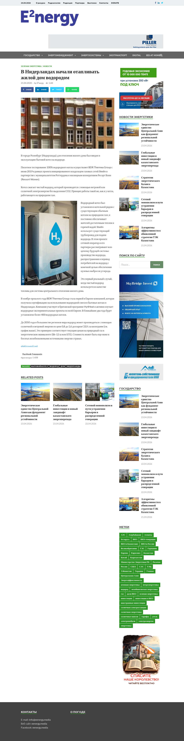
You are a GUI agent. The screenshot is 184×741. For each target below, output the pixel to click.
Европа (124, 553)
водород (54, 366)
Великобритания (129, 548)
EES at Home (153, 55)
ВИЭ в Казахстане (129, 544)
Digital (136, 55)
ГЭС (142, 548)
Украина (139, 571)
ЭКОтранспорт (118, 55)
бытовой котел (39, 366)
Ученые (150, 571)
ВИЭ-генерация (148, 539)
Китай (124, 557)
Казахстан (148, 553)
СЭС (141, 566)
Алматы (148, 534)
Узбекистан (126, 571)
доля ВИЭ (131, 594)
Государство (32, 55)
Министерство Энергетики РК (135, 562)
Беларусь (125, 539)
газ (122, 594)
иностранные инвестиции (133, 603)
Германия (152, 548)
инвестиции (126, 598)
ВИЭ (135, 539)
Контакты (103, 3)
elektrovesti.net (29, 346)
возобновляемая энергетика (144, 589)
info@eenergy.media (40, 719)
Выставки (91, 3)
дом (62, 366)
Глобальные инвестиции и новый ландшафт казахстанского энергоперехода (65, 412)
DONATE (115, 3)
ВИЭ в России (147, 544)
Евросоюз (135, 553)
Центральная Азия (130, 575)
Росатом (156, 562)
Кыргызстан (136, 557)
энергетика (126, 625)
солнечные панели (129, 616)
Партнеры (80, 3)
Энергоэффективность (131, 580)
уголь (154, 616)
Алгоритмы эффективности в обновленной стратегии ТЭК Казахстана (151, 234)
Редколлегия (54, 3)
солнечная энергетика (131, 612)
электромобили (128, 621)
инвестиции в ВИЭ (144, 598)
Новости (47, 66)
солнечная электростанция (133, 607)
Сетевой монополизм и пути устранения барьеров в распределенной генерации (152, 207)
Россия (124, 566)
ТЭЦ (149, 566)
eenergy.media (39, 723)
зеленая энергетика (149, 594)
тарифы (145, 616)
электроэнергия (146, 621)
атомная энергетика (130, 584)
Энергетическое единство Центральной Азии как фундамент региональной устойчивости (34, 412)
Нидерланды (73, 366)
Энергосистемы (91, 55)
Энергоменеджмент (60, 55)
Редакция (67, 3)
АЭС (123, 534)
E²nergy (40, 83)
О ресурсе (40, 3)
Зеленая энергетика (31, 66)
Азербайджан (135, 534)
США (133, 566)
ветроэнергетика (151, 584)
